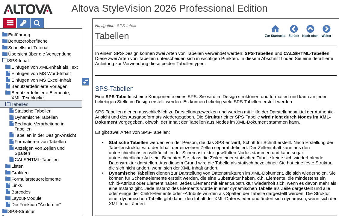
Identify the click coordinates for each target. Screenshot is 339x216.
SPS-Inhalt (126, 25)
